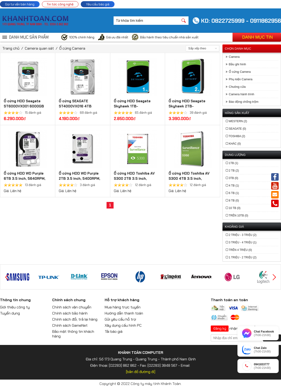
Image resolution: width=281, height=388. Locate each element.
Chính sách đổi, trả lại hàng (74, 319)
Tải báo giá (113, 331)
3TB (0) (233, 178)
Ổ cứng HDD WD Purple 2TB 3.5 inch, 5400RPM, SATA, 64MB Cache (79, 178)
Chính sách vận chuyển (71, 307)
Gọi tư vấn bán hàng (19, 4)
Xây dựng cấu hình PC (123, 325)
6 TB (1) (234, 193)
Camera (234, 57)
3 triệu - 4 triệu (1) (242, 242)
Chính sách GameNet (70, 325)
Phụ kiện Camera (240, 79)
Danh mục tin (257, 37)
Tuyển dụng (10, 313)
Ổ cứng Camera (72, 48)
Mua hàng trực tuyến (122, 307)
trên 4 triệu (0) (240, 250)
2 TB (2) (234, 170)
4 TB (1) (234, 185)
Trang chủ (10, 48)
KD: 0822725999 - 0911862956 (241, 20)
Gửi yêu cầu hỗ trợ (120, 319)
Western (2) (238, 121)
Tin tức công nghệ (60, 4)
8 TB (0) (234, 200)
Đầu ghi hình (237, 64)
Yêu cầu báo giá (97, 4)
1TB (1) (233, 163)
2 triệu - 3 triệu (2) (242, 235)
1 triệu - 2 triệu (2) (242, 257)
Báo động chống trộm (244, 101)
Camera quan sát (39, 48)
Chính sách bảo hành (70, 313)
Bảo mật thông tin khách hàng (73, 334)
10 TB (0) (234, 208)
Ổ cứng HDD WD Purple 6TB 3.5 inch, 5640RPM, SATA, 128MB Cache (24, 178)
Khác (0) (235, 143)
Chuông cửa (237, 86)
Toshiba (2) (237, 136)
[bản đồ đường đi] (140, 371)
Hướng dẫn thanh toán (124, 313)
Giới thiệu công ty (15, 307)
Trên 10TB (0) (238, 215)
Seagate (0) (237, 128)
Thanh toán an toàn (229, 299)
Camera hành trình (241, 94)
